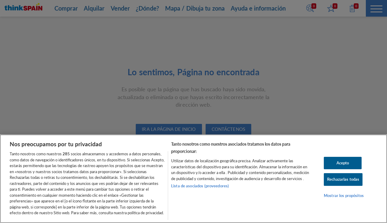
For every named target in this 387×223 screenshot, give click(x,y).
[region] (193, 178)
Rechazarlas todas (343, 179)
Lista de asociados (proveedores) (200, 185)
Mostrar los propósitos (344, 195)
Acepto (343, 162)
